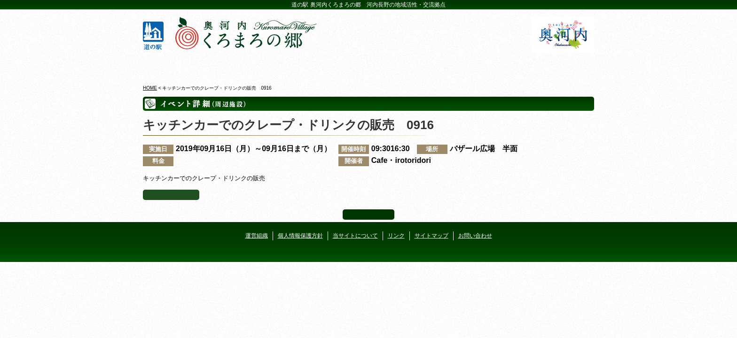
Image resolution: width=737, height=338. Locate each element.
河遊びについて (482, 65)
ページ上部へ (368, 214)
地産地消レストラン (406, 65)
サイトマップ (431, 235)
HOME (150, 88)
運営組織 (256, 235)
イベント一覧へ (171, 195)
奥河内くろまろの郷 (179, 65)
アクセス (557, 65)
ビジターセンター (255, 65)
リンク (396, 235)
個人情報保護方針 (300, 235)
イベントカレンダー (330, 65)
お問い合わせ (475, 235)
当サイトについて (355, 235)
